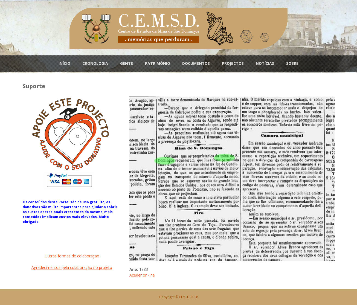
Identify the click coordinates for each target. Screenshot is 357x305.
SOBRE (292, 63)
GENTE (126, 63)
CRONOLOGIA (95, 63)
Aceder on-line (142, 275)
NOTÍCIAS (265, 63)
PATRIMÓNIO (157, 63)
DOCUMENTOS (196, 63)
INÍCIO (64, 63)
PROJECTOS (233, 63)
